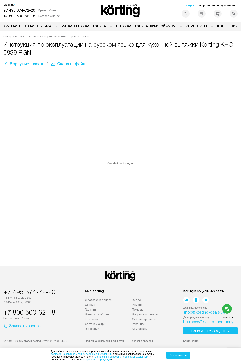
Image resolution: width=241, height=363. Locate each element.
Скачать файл (71, 64)
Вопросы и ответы (145, 314)
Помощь (138, 309)
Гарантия (91, 309)
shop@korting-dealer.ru (204, 312)
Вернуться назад (26, 64)
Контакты (91, 319)
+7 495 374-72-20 (19, 10)
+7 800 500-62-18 (19, 16)
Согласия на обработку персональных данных (121, 356)
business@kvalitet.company (208, 322)
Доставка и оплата (98, 300)
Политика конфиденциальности (104, 340)
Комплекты (196, 26)
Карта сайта (191, 340)
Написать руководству (210, 331)
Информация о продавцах (96, 359)
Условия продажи (143, 340)
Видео (136, 300)
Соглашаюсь (178, 355)
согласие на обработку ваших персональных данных (81, 354)
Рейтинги (138, 324)
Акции (190, 5)
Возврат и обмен (97, 314)
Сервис (90, 304)
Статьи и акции (95, 324)
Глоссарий (92, 328)
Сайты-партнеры (144, 319)
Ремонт (137, 304)
